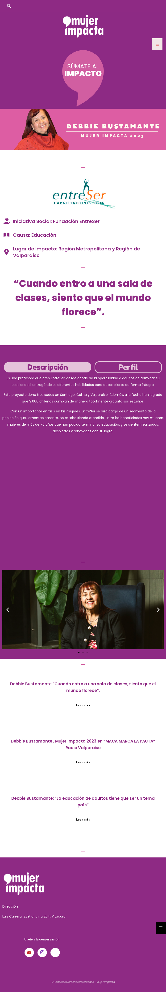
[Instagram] (42, 952)
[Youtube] (29, 952)
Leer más (83, 705)
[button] (8, 610)
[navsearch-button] (9, 6)
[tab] (47, 367)
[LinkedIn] (55, 952)
